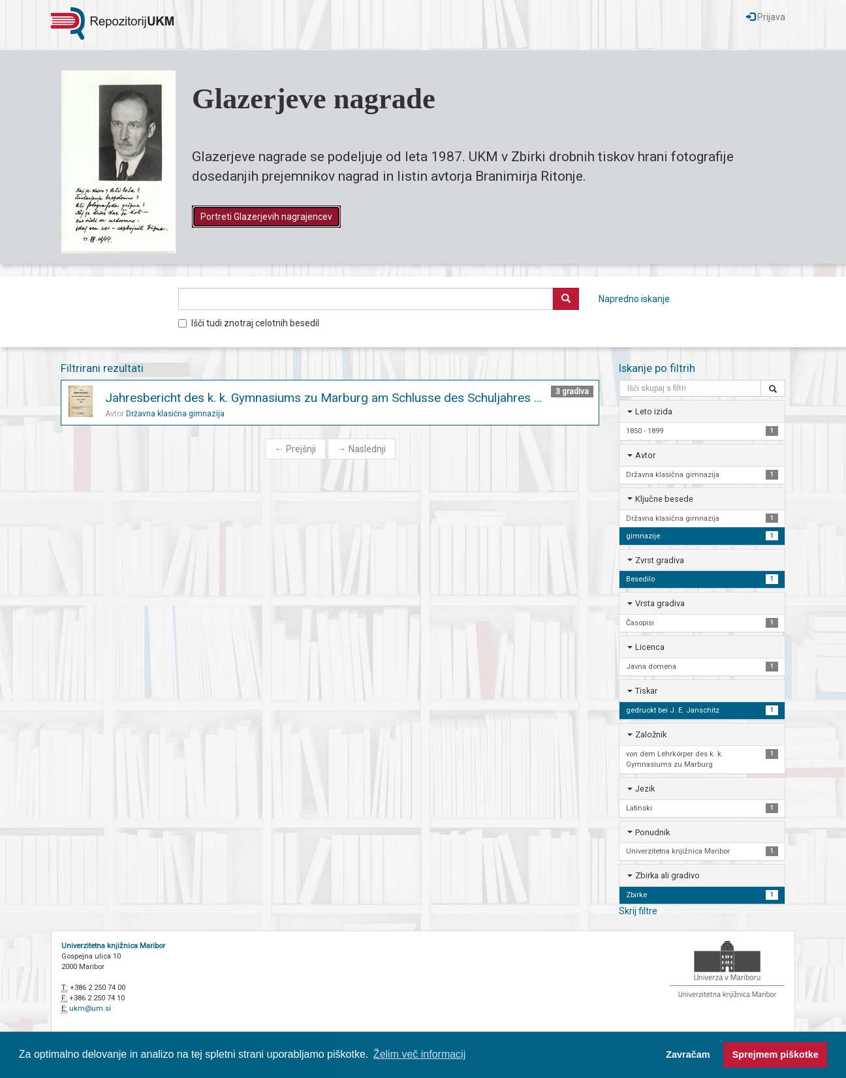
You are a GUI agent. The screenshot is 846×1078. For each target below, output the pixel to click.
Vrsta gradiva (660, 603)
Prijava (765, 17)
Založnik (650, 734)
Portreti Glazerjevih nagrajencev (266, 216)
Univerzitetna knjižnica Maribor (113, 946)
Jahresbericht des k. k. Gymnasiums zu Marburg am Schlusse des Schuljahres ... (323, 397)
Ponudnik (652, 832)
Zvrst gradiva (659, 560)
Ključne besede (664, 499)
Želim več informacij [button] (419, 1054)
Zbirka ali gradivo (667, 875)
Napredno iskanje (634, 299)
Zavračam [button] (688, 1054)
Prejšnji (295, 449)
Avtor (645, 455)
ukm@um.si (90, 1008)
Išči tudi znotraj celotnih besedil (248, 323)
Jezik (645, 788)
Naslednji (361, 449)
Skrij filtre (638, 911)
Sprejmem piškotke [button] (775, 1054)
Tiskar (646, 691)
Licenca (650, 647)
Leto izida (653, 411)
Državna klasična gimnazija (175, 413)
